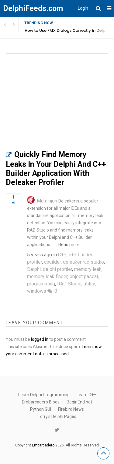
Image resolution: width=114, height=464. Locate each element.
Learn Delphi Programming (44, 395)
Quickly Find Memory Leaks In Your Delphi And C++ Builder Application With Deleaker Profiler (56, 168)
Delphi (34, 269)
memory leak (88, 269)
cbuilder (52, 262)
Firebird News (71, 409)
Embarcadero (43, 445)
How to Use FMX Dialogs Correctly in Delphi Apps (69, 30)
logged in (39, 339)
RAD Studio (69, 284)
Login (83, 8)
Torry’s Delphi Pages (57, 416)
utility (89, 284)
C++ (62, 255)
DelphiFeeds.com (33, 8)
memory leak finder (47, 276)
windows (36, 291)
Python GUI (40, 409)
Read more (69, 244)
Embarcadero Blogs (41, 402)
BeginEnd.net (79, 402)
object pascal (84, 276)
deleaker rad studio (83, 262)
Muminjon (47, 201)
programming (41, 284)
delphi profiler (57, 269)
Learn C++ (86, 395)
